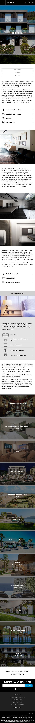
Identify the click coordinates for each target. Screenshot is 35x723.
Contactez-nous (17, 674)
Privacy (18, 689)
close (30, 713)
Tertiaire (17, 75)
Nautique (17, 72)
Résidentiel (17, 69)
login (25, 2)
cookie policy (9, 720)
